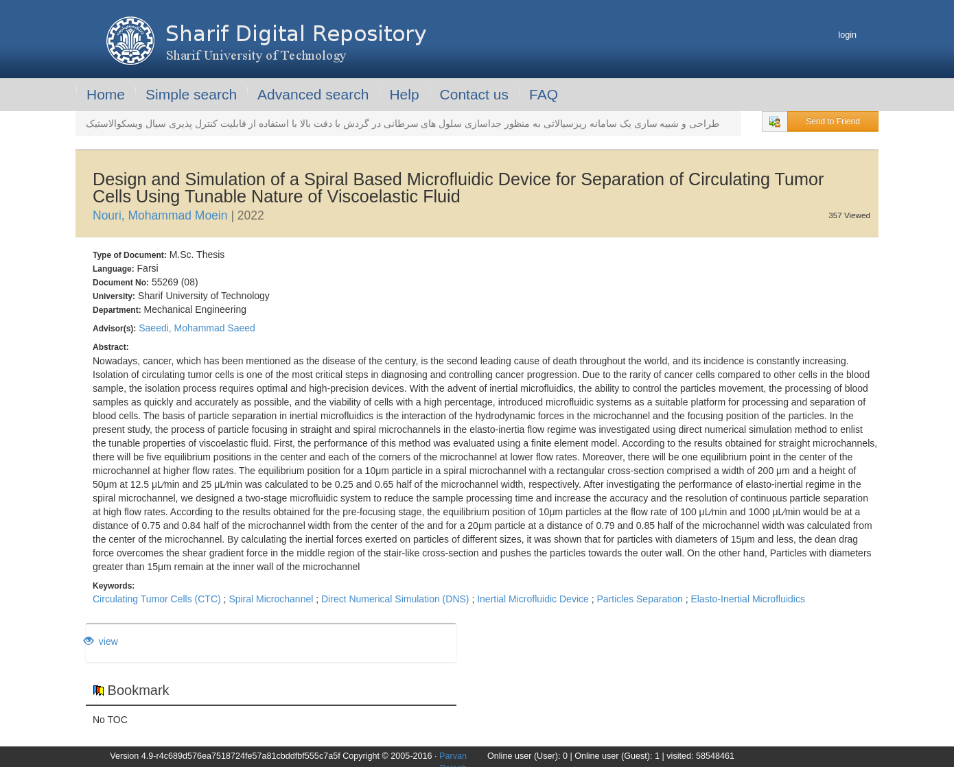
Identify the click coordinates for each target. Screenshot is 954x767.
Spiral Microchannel (271, 598)
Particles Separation (639, 598)
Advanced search (313, 94)
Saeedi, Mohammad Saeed (197, 327)
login (847, 35)
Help (404, 94)
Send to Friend (833, 121)
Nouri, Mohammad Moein (160, 215)
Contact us (474, 94)
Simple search (191, 94)
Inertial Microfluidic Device (533, 598)
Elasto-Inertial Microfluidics (747, 598)
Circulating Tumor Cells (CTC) (157, 598)
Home (105, 94)
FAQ (543, 94)
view (101, 641)
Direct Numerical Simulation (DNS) (395, 598)
